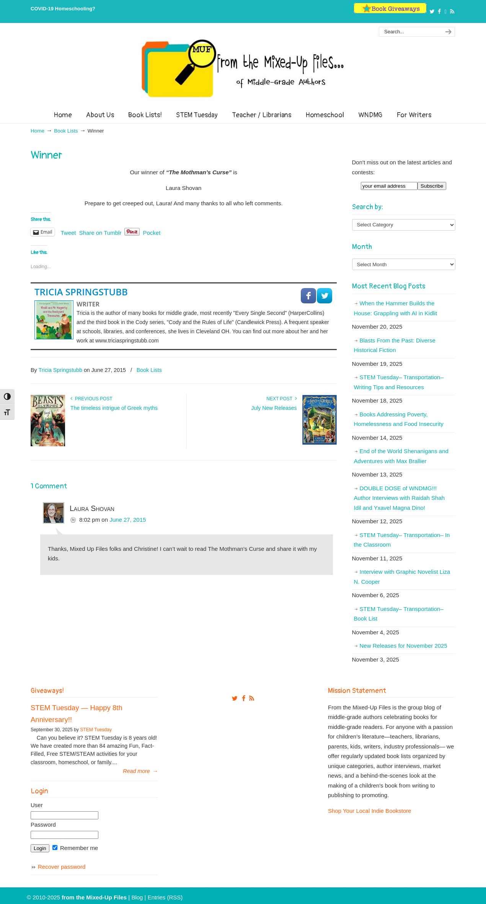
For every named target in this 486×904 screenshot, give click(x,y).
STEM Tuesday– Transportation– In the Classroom (402, 540)
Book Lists (66, 131)
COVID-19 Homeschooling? (63, 8)
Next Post (281, 398)
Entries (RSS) (165, 897)
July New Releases (274, 408)
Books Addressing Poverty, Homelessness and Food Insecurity (399, 419)
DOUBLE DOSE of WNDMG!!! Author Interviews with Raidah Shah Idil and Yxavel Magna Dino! (399, 498)
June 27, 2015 (127, 519)
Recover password (61, 866)
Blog (137, 897)
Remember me (75, 848)
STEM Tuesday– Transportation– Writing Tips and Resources (399, 382)
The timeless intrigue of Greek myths (114, 408)
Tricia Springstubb (81, 291)
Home (37, 131)
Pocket (151, 232)
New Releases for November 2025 (403, 645)
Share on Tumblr (100, 232)
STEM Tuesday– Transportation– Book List (399, 614)
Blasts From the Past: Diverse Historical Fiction (394, 345)
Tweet (68, 232)
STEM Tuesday (96, 729)
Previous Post (91, 398)
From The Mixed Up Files (243, 68)
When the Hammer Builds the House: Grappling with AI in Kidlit (395, 308)
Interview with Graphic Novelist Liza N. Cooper (402, 576)
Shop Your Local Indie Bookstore (369, 810)
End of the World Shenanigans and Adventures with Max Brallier (401, 456)
